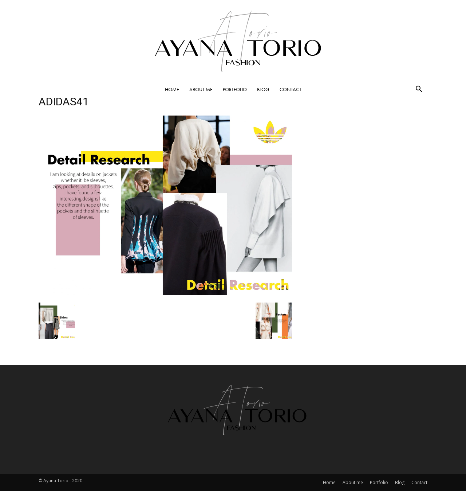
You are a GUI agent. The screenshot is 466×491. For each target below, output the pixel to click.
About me (201, 89)
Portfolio (235, 89)
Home (172, 89)
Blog (263, 89)
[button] (418, 90)
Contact (290, 89)
